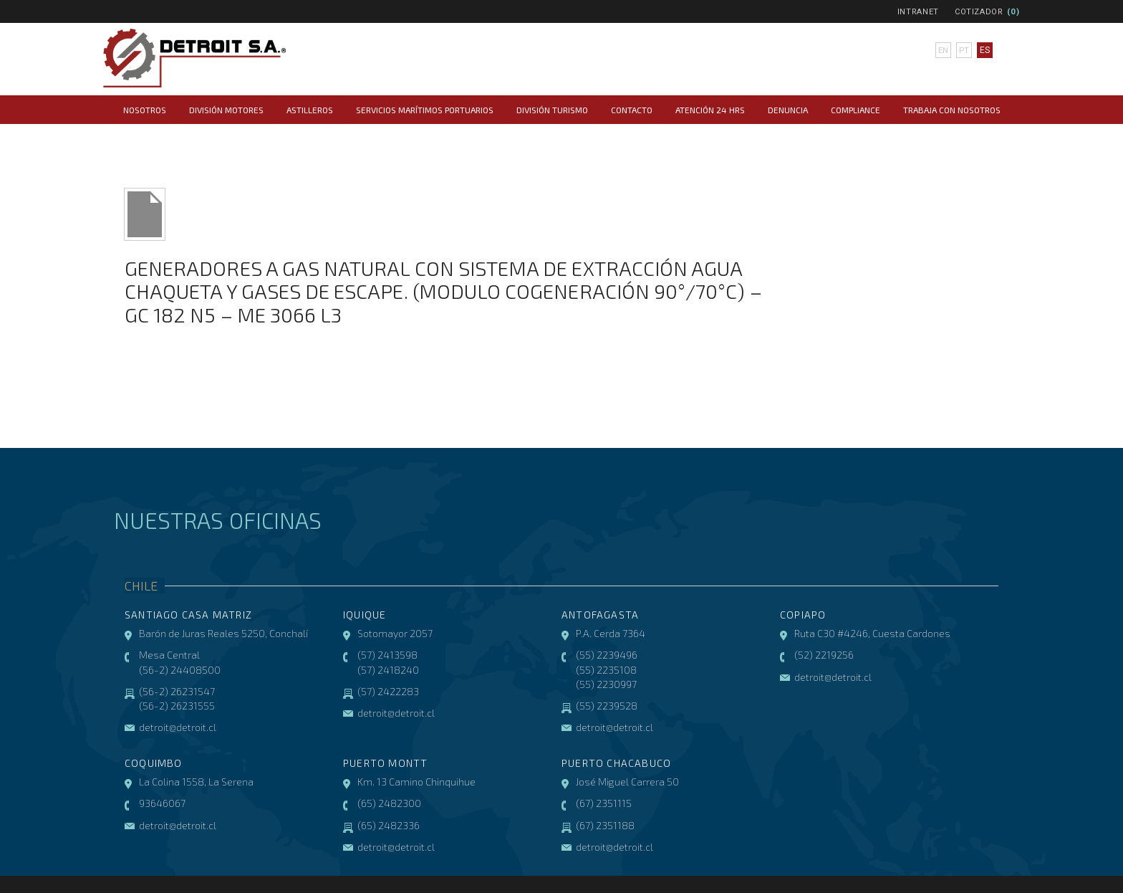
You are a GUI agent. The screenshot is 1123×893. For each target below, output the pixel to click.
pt (963, 50)
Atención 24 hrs (710, 110)
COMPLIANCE (855, 110)
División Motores (226, 110)
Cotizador (979, 11)
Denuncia (788, 110)
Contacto (631, 110)
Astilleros (309, 110)
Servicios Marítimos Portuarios (424, 110)
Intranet (918, 11)
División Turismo (552, 110)
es (984, 50)
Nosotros (144, 110)
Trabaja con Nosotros (952, 110)
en (943, 50)
